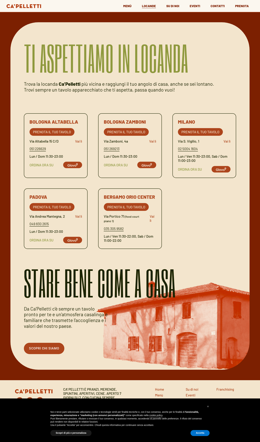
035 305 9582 (114, 228)
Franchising (225, 390)
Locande (143, 5)
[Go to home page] (23, 5)
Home (159, 390)
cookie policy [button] (155, 415)
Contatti (216, 5)
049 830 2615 (39, 224)
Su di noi (169, 5)
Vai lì (78, 141)
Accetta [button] (200, 433)
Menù (121, 5)
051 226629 (38, 149)
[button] (208, 406)
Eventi (192, 5)
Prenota (242, 5)
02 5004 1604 (188, 149)
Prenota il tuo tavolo (52, 132)
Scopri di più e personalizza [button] (71, 433)
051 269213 (112, 149)
